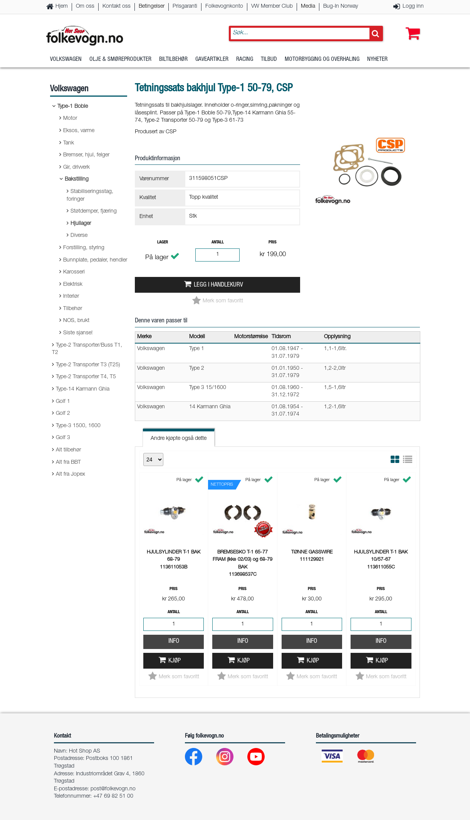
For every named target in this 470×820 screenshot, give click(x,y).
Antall (218, 242)
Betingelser (151, 6)
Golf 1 (63, 401)
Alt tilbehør (68, 450)
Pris (273, 242)
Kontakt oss (116, 6)
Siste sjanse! (77, 333)
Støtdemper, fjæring (93, 211)
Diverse (78, 235)
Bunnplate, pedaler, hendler (95, 260)
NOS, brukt (76, 321)
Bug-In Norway (340, 6)
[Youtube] (262, 758)
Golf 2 (63, 413)
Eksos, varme (78, 131)
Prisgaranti (185, 6)
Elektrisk (72, 284)
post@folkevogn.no (113, 789)
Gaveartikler (211, 59)
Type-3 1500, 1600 (78, 426)
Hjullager (80, 223)
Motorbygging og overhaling (322, 59)
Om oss (85, 6)
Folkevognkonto (224, 6)
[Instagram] (231, 758)
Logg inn (413, 6)
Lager (162, 242)
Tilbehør (72, 309)
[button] (411, 26)
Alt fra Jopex (70, 474)
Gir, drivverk (76, 167)
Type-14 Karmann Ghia (82, 389)
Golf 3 (63, 438)
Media (308, 6)
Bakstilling (77, 179)
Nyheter (377, 59)
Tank (68, 143)
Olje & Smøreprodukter (120, 59)
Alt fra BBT (68, 462)
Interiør (71, 296)
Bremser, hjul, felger (86, 155)
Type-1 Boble (72, 106)
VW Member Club (272, 6)
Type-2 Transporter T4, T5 (86, 377)
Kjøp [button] (174, 661)
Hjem (61, 6)
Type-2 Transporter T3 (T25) (88, 365)
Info (173, 641)
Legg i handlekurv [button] (218, 285)
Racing (244, 59)
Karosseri (74, 272)
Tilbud (269, 59)
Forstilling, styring (83, 248)
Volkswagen (66, 59)
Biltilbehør (173, 59)
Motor (70, 118)
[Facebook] (200, 758)
